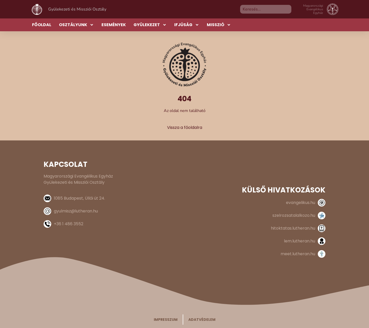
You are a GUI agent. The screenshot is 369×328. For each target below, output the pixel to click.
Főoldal (41, 25)
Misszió (219, 24)
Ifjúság (186, 24)
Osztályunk (76, 24)
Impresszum (166, 319)
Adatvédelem (202, 319)
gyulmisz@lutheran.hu (76, 211)
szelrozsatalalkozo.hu (293, 215)
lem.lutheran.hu (299, 241)
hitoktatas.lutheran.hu (293, 228)
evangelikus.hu (300, 203)
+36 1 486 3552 (68, 224)
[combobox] (265, 9)
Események (113, 25)
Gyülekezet (150, 24)
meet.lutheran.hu (298, 254)
